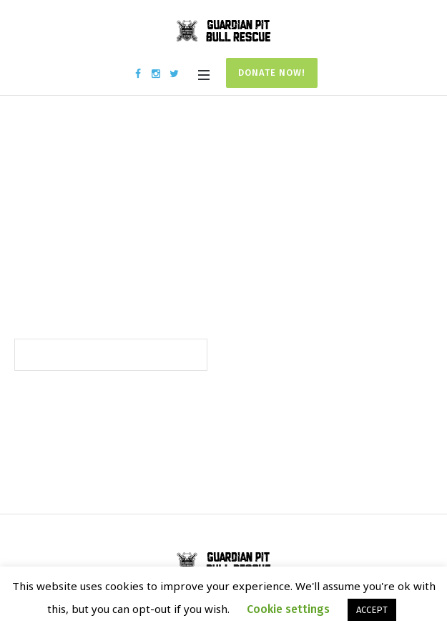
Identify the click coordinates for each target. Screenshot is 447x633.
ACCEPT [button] (372, 609)
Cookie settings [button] (288, 609)
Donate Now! (271, 72)
